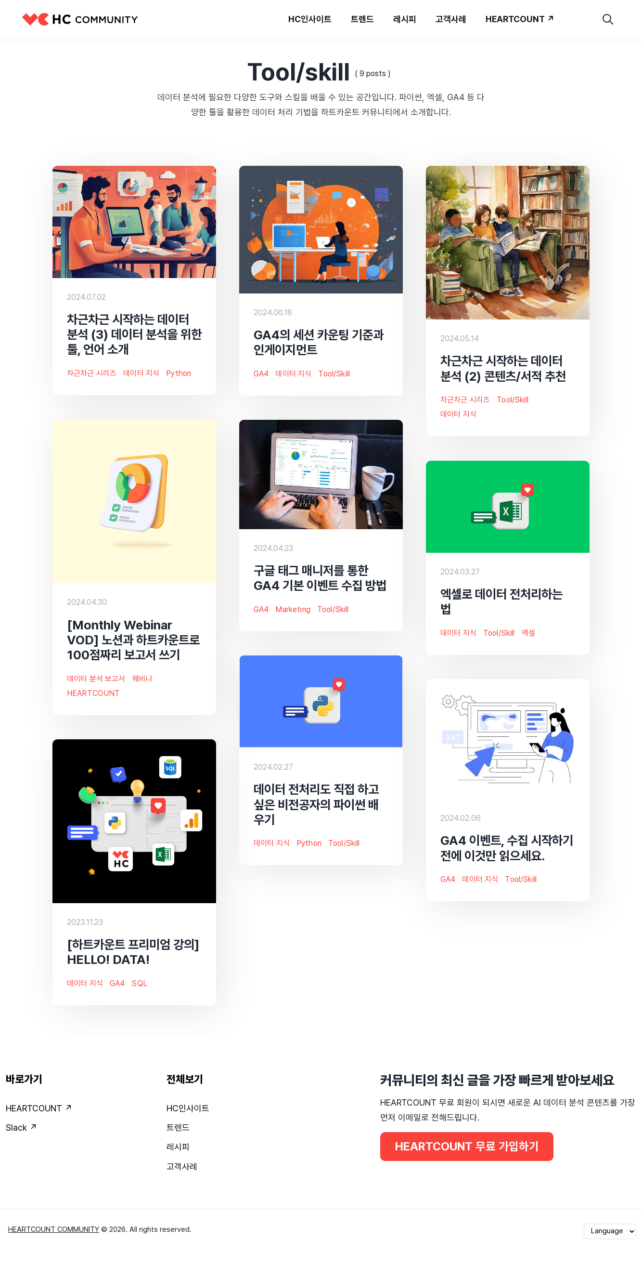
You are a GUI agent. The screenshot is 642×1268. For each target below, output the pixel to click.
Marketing (292, 609)
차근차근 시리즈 (91, 373)
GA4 (261, 373)
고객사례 (182, 1166)
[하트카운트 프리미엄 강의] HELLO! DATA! (133, 952)
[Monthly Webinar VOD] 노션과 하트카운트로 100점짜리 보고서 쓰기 (133, 639)
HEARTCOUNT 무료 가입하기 (467, 1146)
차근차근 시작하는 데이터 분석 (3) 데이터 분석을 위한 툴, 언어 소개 (134, 334)
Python (178, 373)
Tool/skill (334, 373)
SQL (139, 983)
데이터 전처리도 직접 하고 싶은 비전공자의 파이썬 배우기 (316, 804)
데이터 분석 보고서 (96, 678)
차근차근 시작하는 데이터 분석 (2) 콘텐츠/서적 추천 (503, 368)
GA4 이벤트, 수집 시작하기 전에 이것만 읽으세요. (506, 848)
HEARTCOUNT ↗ (39, 1108)
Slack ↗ (21, 1127)
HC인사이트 (188, 1108)
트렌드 (178, 1127)
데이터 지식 (141, 373)
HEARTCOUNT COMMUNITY (53, 1229)
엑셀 (528, 633)
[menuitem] (80, 1110)
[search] (608, 19)
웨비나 (142, 678)
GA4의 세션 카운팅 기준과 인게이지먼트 (319, 342)
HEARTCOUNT (93, 693)
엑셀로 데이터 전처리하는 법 (501, 601)
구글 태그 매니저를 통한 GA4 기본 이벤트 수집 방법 (320, 578)
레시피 (178, 1147)
